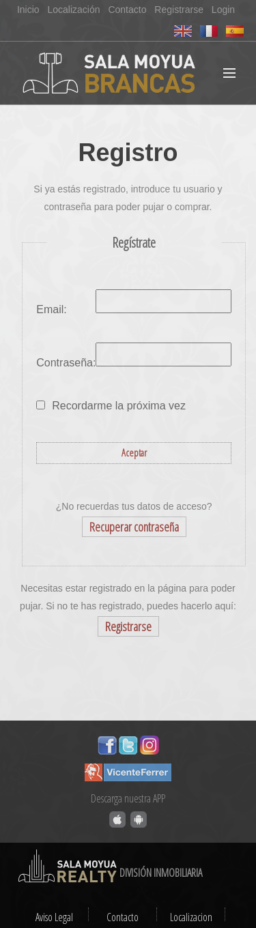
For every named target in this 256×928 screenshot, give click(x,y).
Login (223, 9)
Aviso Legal (54, 917)
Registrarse (178, 9)
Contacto (127, 9)
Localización (73, 9)
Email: (51, 309)
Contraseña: (66, 362)
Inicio (28, 9)
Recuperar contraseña (134, 527)
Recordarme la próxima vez (119, 405)
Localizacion (191, 917)
